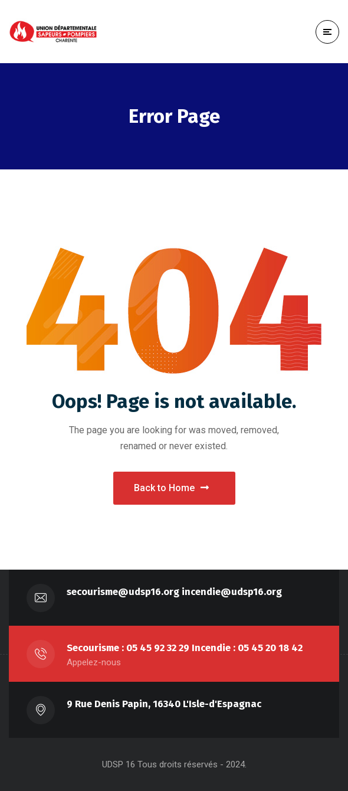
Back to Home (171, 487)
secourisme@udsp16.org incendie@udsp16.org (174, 591)
